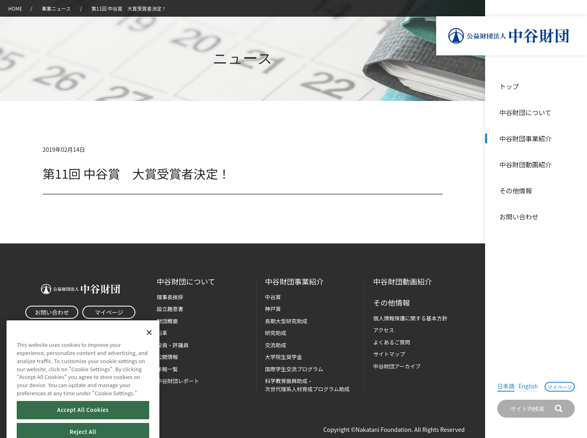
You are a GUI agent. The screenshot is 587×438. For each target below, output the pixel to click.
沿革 (575, 164)
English (528, 386)
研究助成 (275, 333)
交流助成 (275, 345)
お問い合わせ (518, 216)
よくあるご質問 (391, 342)
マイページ (559, 386)
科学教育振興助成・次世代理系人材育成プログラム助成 (307, 385)
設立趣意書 (170, 309)
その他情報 (515, 190)
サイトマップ (389, 354)
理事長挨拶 (170, 297)
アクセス (383, 330)
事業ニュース (57, 8)
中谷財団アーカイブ (396, 366)
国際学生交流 (294, 369)
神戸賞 (273, 309)
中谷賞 (273, 297)
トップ (509, 86)
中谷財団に (186, 281)
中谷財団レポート (178, 381)
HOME (15, 8)
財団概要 (167, 321)
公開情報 (167, 357)
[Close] (149, 346)
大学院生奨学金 (283, 357)
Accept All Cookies (82, 423)
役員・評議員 (173, 345)
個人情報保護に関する (410, 318)
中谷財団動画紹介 (525, 164)
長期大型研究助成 (286, 321)
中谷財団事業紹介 (525, 138)
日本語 (505, 386)
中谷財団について (525, 112)
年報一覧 (167, 369)
